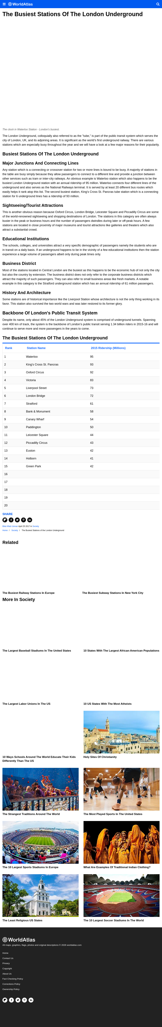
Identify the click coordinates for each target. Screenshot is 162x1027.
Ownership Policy (10, 989)
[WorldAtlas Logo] (21, 4)
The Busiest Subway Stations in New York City (112, 592)
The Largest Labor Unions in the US (26, 703)
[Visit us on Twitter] (17, 1000)
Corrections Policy (11, 984)
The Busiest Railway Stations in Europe (28, 592)
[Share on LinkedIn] (29, 519)
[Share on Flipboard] (4, 519)
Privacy (6, 963)
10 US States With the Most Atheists (108, 703)
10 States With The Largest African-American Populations (121, 650)
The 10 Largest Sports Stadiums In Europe (30, 867)
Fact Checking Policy (12, 979)
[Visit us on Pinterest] (24, 1000)
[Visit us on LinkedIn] (31, 1000)
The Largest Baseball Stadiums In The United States (36, 650)
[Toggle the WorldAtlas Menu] (4, 4)
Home (5, 953)
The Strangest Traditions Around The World (31, 814)
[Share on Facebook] (11, 519)
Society (35, 526)
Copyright (7, 968)
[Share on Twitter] (17, 519)
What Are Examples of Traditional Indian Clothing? (117, 867)
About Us (7, 974)
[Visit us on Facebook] (11, 1000)
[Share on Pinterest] (23, 519)
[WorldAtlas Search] (158, 4)
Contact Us (7, 958)
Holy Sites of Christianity (100, 757)
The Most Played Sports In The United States (113, 814)
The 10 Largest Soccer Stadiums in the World (114, 920)
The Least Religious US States (22, 920)
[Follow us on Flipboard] (4, 1000)
